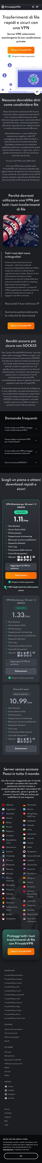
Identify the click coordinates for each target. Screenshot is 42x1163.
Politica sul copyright (12, 1037)
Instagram (11, 1094)
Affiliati (7, 1067)
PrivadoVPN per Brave (12, 1014)
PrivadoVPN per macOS (13, 983)
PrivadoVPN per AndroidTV (14, 995)
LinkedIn (11, 1090)
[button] (22, 662)
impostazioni (8, 1149)
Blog (6, 1121)
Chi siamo (8, 1052)
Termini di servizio (11, 1033)
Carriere (8, 1071)
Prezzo (7, 1109)
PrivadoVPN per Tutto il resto (15, 1018)
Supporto (8, 1117)
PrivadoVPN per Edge (12, 1006)
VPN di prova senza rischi (13, 1063)
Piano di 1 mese (21, 720)
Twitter (10, 1086)
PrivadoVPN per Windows (14, 975)
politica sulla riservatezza (14, 1029)
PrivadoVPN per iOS (12, 987)
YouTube (11, 1098)
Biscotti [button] (7, 1041)
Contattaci (8, 1113)
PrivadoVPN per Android (13, 979)
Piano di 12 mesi (21, 638)
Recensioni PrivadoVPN (13, 1060)
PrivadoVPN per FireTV (13, 991)
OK (21, 1156)
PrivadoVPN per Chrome (13, 1002)
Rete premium (10, 1056)
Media (7, 1075)
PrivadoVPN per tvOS (12, 999)
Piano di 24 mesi (21, 543)
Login (6, 1125)
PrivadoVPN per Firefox (13, 1010)
